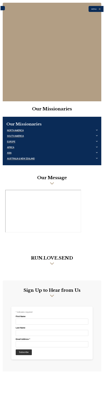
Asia (9, 153)
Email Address (23, 339)
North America (15, 130)
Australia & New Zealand (21, 158)
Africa (10, 147)
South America (15, 136)
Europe (11, 141)
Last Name (20, 328)
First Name (20, 316)
